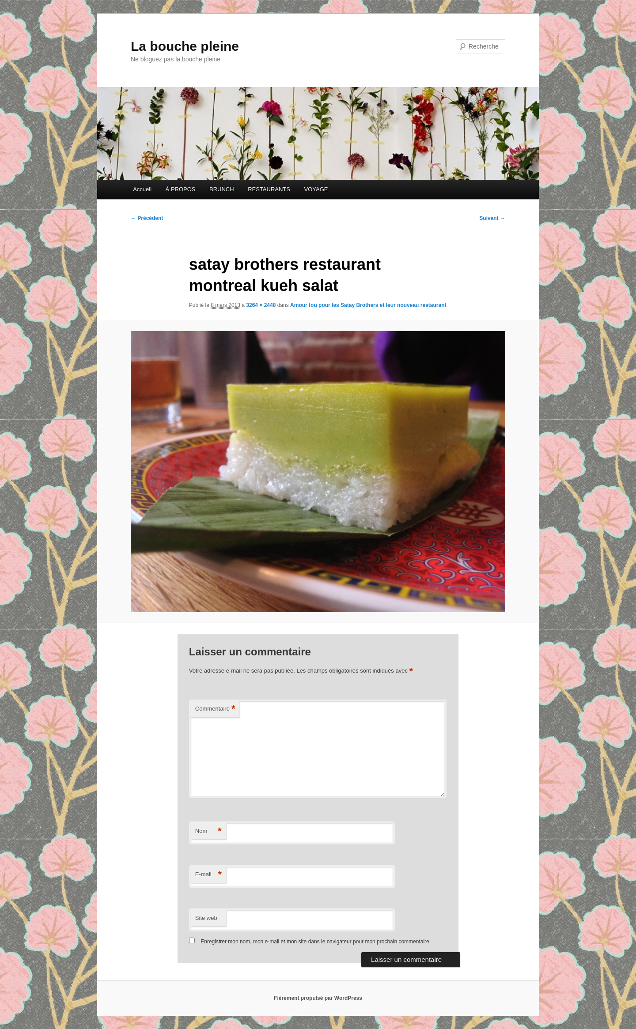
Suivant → (492, 218)
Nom (208, 831)
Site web (206, 918)
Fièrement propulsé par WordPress (318, 998)
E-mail (208, 874)
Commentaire (215, 709)
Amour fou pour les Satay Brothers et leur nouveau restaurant (368, 305)
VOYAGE (316, 189)
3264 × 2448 (261, 305)
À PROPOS (181, 189)
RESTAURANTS (269, 189)
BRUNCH (221, 189)
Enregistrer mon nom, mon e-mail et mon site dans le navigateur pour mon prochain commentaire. (316, 941)
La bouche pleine (185, 46)
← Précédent (147, 218)
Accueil (142, 189)
